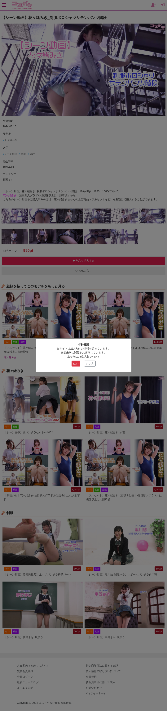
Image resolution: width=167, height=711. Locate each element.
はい (76, 363)
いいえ (90, 363)
